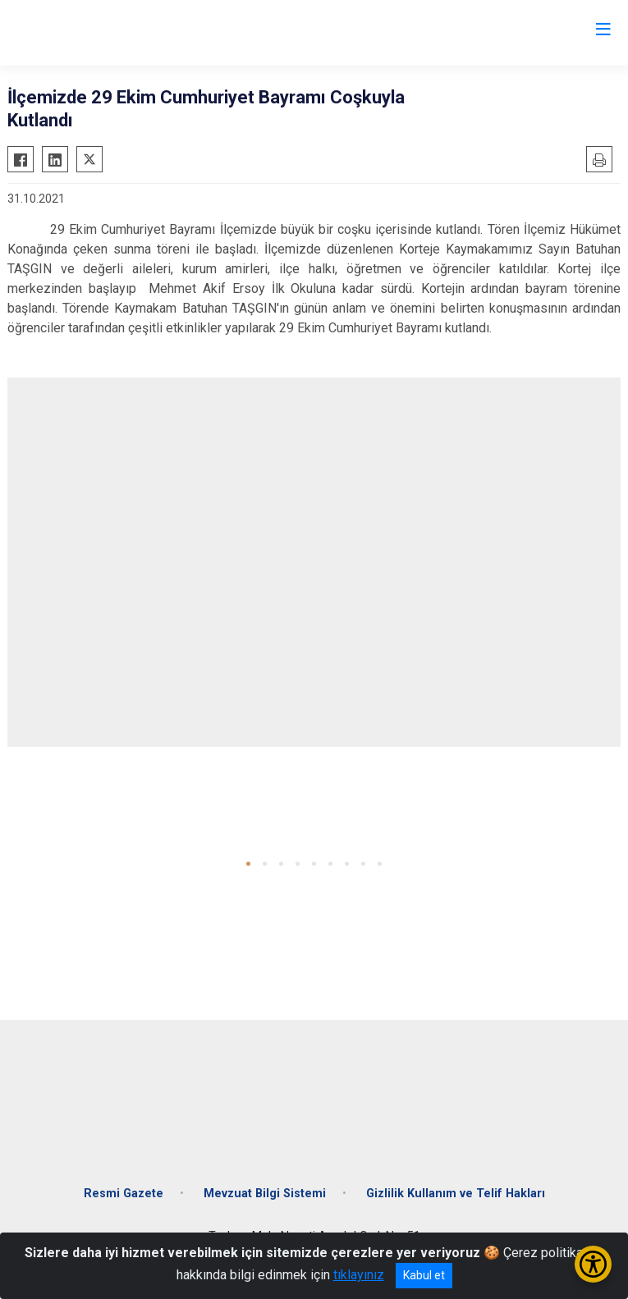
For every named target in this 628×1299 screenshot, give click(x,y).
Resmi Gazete (123, 1194)
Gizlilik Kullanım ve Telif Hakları (455, 1194)
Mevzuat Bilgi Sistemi (265, 1194)
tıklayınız (358, 1275)
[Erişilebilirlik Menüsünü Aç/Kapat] (593, 1264)
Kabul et (424, 1275)
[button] (248, 864)
